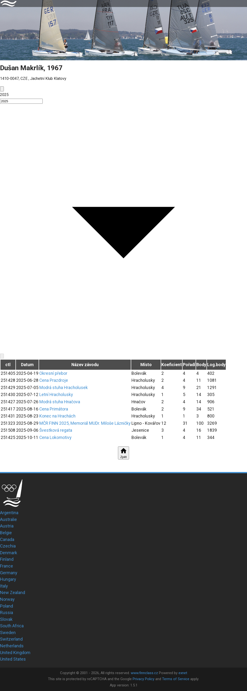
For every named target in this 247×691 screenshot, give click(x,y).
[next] (2, 356)
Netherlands (12, 645)
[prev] (2, 88)
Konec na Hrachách (57, 416)
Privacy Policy (143, 679)
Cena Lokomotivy (55, 437)
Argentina (9, 512)
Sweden (8, 632)
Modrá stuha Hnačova (59, 401)
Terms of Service (175, 679)
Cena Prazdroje (53, 380)
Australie (8, 519)
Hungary (8, 579)
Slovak (6, 619)
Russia (6, 612)
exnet (182, 673)
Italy (4, 585)
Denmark (8, 552)
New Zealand (12, 592)
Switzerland (11, 639)
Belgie (6, 532)
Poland (6, 606)
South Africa (12, 625)
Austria (7, 525)
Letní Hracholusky (56, 394)
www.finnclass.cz (144, 673)
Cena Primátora (53, 409)
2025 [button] (4, 94)
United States (13, 659)
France (6, 565)
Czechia (8, 545)
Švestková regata (55, 430)
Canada (7, 539)
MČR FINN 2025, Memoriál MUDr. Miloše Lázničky (84, 423)
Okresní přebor (53, 373)
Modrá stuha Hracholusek (63, 387)
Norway (7, 599)
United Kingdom (15, 652)
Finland (7, 559)
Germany (8, 572)
